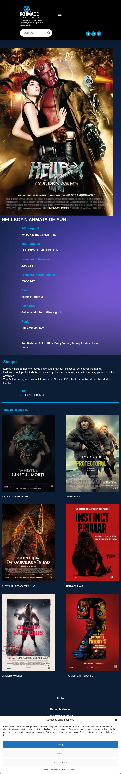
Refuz (60, 753)
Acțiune (27, 394)
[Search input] (34, 33)
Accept (60, 744)
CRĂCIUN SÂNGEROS (12, 676)
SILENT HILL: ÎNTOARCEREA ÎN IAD (18, 586)
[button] (116, 719)
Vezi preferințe (60, 762)
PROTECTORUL (73, 497)
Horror (36, 394)
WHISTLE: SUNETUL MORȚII (15, 497)
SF (43, 394)
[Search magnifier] (48, 33)
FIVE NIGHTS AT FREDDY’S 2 (79, 676)
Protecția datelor (69, 770)
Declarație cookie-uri (52, 770)
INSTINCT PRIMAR (74, 586)
